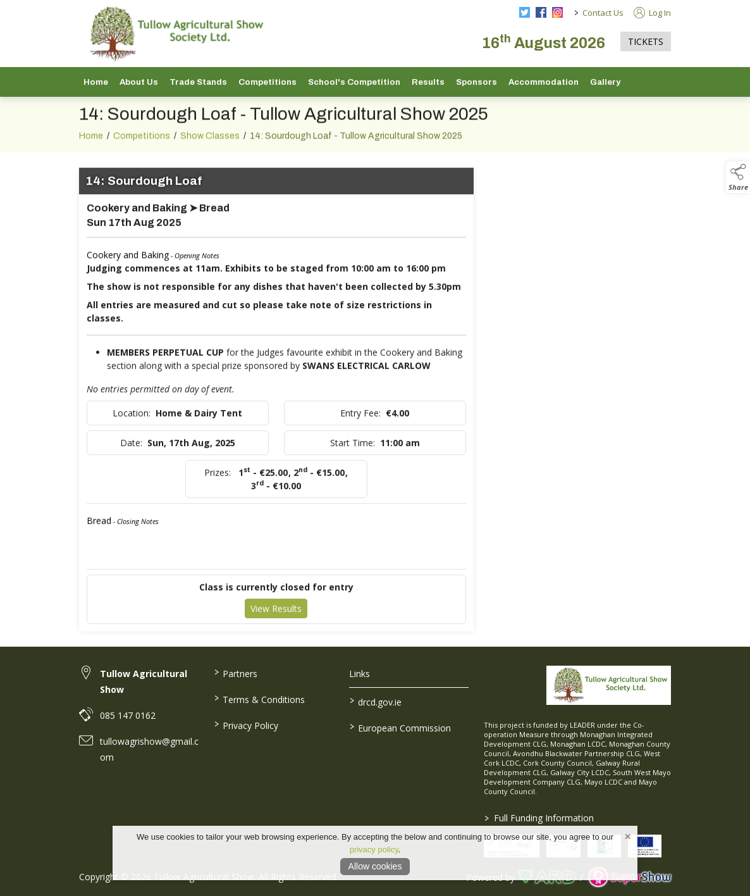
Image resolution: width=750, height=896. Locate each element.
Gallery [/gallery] (605, 82)
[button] (738, 177)
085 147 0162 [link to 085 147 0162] (128, 715)
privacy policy (374, 849)
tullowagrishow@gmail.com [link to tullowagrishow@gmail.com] (149, 749)
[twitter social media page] (524, 12)
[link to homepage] (174, 33)
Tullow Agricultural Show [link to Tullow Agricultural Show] (143, 681)
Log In (652, 12)
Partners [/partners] (235, 673)
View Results (276, 615)
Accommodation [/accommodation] (543, 82)
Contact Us (603, 12)
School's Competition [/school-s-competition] (354, 82)
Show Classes (210, 142)
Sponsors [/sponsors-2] (476, 82)
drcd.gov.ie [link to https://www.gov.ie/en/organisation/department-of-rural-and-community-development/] (375, 701)
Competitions (141, 142)
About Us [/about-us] (139, 82)
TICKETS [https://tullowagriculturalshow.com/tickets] (645, 41)
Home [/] (95, 82)
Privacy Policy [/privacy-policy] (246, 724)
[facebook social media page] (541, 12)
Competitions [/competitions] (267, 82)
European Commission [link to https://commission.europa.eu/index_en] (399, 727)
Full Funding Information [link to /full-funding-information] (539, 818)
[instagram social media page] (557, 12)
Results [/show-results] (428, 82)
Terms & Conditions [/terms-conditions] (259, 699)
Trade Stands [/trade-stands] (198, 82)
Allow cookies (375, 866)
